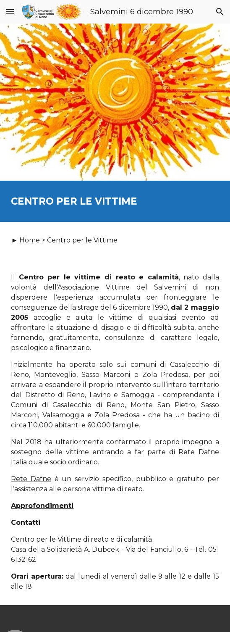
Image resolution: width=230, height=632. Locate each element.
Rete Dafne (31, 479)
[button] (10, 11)
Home (30, 240)
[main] (115, 201)
